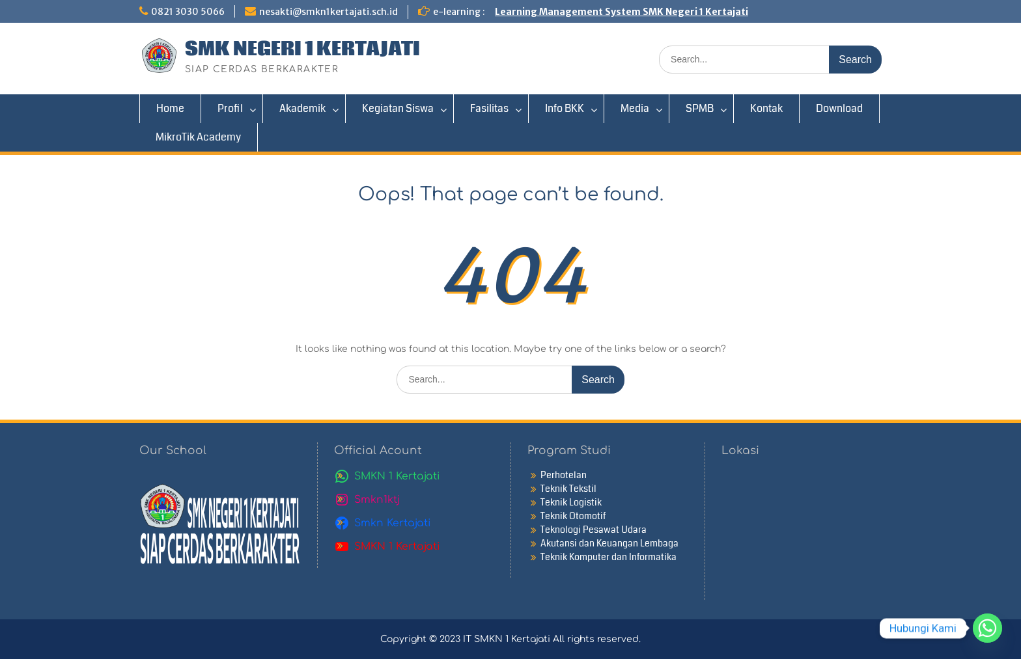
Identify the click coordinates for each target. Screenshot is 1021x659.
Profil (230, 108)
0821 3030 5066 (188, 12)
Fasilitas (489, 108)
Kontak (766, 108)
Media (635, 108)
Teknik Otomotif (573, 515)
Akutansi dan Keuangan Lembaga (609, 543)
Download (839, 108)
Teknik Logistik (571, 502)
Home (170, 108)
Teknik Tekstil (568, 488)
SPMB (700, 108)
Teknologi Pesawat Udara (593, 529)
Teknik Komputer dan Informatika (608, 556)
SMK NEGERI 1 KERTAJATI (302, 49)
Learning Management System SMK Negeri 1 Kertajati (621, 12)
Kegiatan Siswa (398, 108)
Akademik (302, 108)
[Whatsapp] (987, 628)
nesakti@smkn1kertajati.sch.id (328, 12)
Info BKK (564, 108)
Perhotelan (563, 474)
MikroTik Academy (198, 136)
